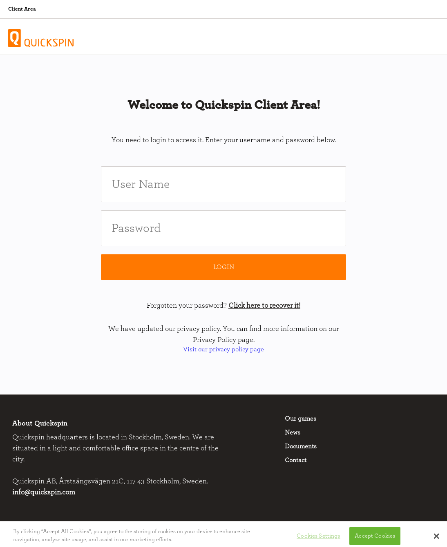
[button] (436, 537)
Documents (301, 446)
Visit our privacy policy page (223, 349)
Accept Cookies (375, 537)
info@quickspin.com (43, 492)
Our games (300, 418)
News (292, 432)
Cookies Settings (318, 537)
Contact (295, 460)
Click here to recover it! (264, 305)
